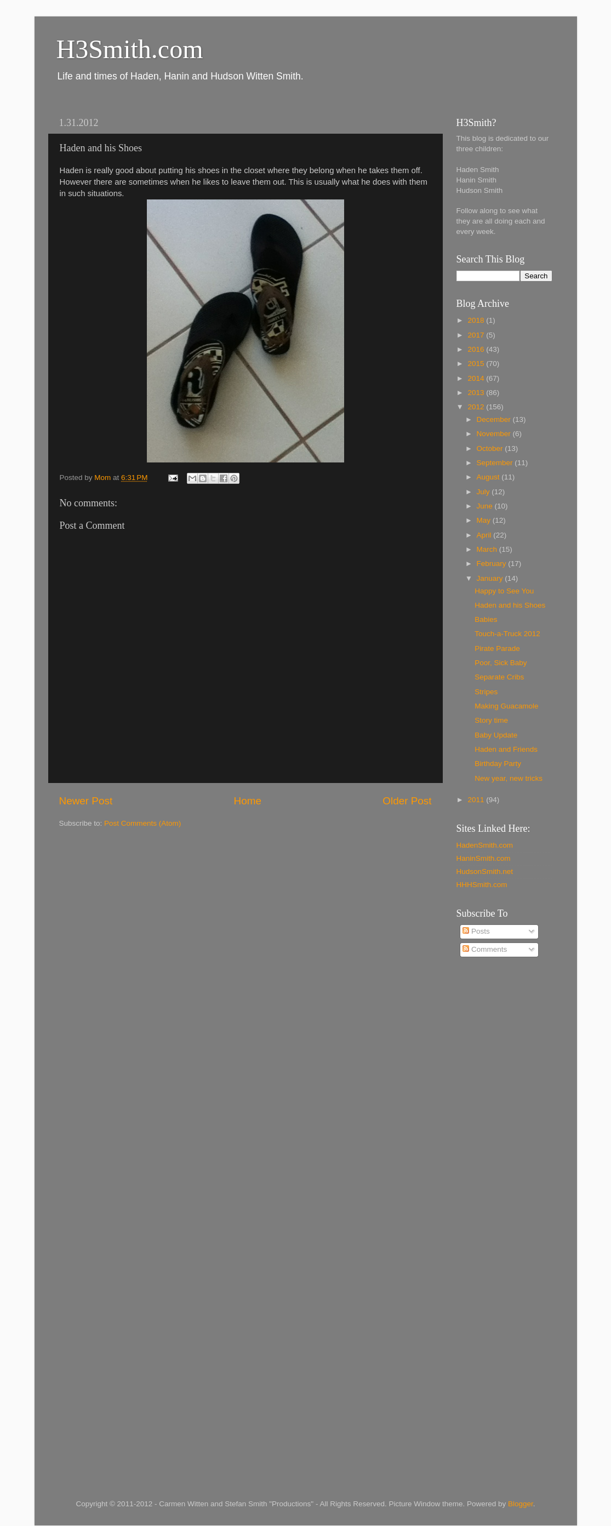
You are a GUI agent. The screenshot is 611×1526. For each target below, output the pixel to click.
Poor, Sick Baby (501, 663)
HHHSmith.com (481, 885)
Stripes (486, 692)
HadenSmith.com (484, 845)
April (485, 535)
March (488, 549)
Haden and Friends (506, 749)
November (495, 434)
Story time (491, 720)
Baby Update (496, 735)
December (495, 419)
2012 (476, 407)
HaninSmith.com (483, 858)
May (485, 520)
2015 (476, 363)
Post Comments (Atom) (142, 823)
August (489, 477)
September (496, 463)
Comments (484, 949)
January (491, 578)
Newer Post (86, 801)
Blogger (520, 1504)
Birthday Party (498, 763)
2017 (476, 335)
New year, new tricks (509, 778)
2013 (476, 392)
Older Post (406, 801)
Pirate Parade (497, 648)
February (493, 563)
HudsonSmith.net (484, 871)
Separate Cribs (499, 677)
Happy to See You (504, 591)
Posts (476, 931)
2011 (476, 800)
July (484, 492)
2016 (476, 349)
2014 (476, 378)
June (486, 506)
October (491, 448)
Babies (486, 619)
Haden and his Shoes (510, 605)
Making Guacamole (506, 706)
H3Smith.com (129, 49)
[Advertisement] (500, 1142)
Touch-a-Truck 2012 (507, 634)
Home (247, 801)
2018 (476, 320)
